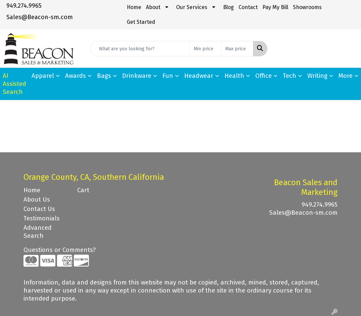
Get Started (141, 22)
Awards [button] (75, 76)
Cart (83, 190)
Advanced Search (37, 232)
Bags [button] (104, 76)
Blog (228, 7)
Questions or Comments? (59, 250)
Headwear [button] (198, 76)
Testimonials (41, 218)
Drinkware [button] (136, 76)
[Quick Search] (140, 48)
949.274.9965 (24, 5)
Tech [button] (289, 76)
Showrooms (307, 7)
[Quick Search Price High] (237, 48)
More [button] (346, 76)
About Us (36, 199)
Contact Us (39, 209)
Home (134, 7)
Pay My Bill (275, 7)
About (153, 7)
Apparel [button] (43, 76)
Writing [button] (317, 76)
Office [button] (263, 76)
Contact (248, 7)
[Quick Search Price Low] (206, 48)
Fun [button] (167, 76)
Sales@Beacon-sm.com (39, 17)
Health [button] (234, 76)
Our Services (191, 7)
